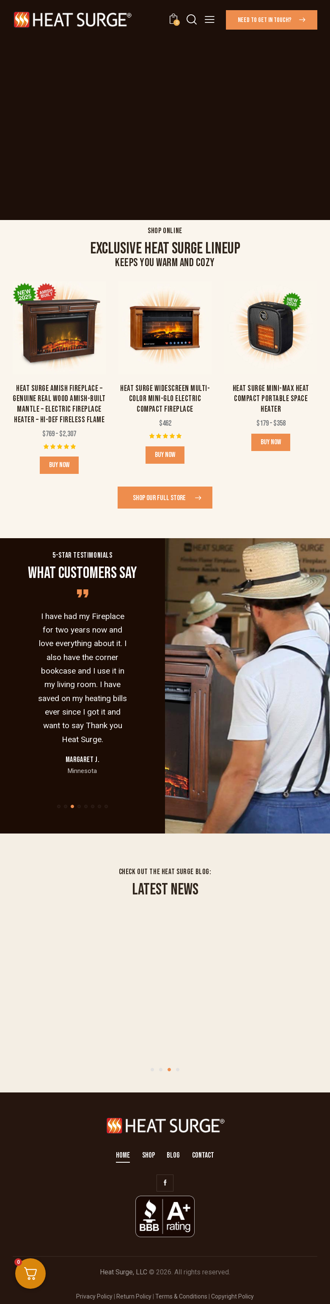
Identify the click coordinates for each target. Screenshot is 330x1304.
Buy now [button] (165, 455)
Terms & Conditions (181, 1296)
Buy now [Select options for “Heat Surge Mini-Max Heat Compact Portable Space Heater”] (271, 442)
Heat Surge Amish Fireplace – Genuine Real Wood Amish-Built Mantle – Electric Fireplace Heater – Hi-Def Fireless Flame (59, 404)
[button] (209, 19)
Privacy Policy (94, 1296)
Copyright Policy (232, 1296)
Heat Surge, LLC (123, 1272)
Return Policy (133, 1296)
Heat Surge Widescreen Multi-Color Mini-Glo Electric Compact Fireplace (165, 399)
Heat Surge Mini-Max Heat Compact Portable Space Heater (271, 399)
